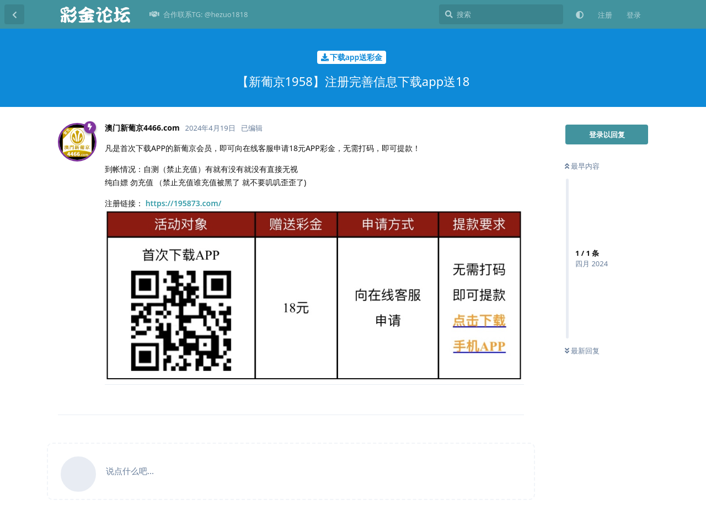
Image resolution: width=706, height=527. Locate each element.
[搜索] (501, 14)
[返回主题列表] (14, 14)
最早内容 (582, 166)
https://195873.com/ (184, 203)
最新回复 (582, 351)
